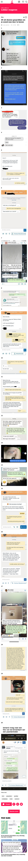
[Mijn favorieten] (23, 2)
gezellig (16, 796)
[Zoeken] (26, 2)
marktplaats (4, 799)
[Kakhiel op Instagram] (19, 2)
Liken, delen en (5, 8)
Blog (2, 17)
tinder (11, 799)
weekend (17, 799)
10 (25, 17)
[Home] (12, 2)
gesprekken (9, 796)
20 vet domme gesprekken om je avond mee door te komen (13, 21)
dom (3, 796)
